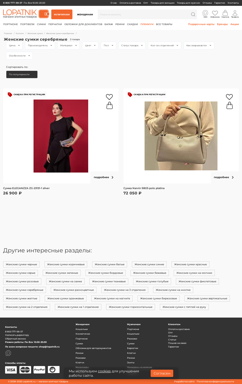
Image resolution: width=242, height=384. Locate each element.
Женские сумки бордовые (105, 272)
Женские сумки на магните (112, 298)
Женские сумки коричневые (66, 264)
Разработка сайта (184, 381)
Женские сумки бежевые (149, 272)
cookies (104, 371)
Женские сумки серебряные (24, 290)
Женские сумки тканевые (109, 281)
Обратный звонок (15, 338)
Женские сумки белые (109, 264)
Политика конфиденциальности (215, 381)
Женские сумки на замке (65, 281)
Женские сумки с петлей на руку (184, 307)
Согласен (162, 373)
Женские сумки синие (149, 264)
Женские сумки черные (21, 264)
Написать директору (17, 335)
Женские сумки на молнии (194, 272)
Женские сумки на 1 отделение (78, 307)
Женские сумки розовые (22, 281)
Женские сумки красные (190, 264)
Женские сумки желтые (21, 298)
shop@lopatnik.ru (49, 346)
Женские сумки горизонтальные (130, 307)
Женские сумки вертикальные (207, 298)
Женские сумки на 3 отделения (125, 290)
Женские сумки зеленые (61, 272)
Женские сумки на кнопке (173, 290)
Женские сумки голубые (152, 281)
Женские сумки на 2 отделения (26, 307)
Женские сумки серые (20, 272)
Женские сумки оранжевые (65, 298)
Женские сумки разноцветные (73, 290)
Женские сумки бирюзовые (158, 298)
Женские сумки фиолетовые (197, 281)
